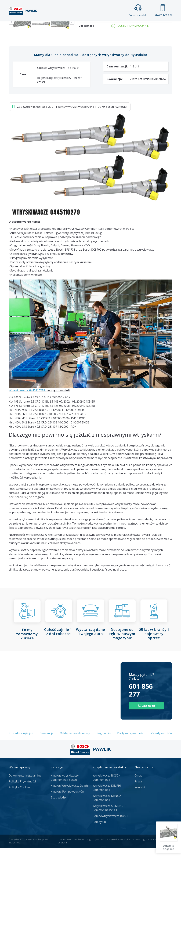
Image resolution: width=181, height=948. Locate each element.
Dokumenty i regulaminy (25, 876)
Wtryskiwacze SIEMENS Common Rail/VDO (108, 908)
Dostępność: (86, 126)
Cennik (119, 25)
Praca (97, 25)
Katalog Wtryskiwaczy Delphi (69, 886)
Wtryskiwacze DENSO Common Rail (107, 898)
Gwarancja (46, 833)
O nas (138, 876)
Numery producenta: (92, 108)
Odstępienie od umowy (75, 833)
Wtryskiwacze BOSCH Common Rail (107, 878)
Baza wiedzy (59, 898)
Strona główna (46, 25)
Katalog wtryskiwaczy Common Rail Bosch (65, 878)
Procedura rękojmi (21, 833)
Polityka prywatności (130, 833)
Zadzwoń (33, 59)
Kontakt (143, 25)
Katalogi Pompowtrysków (67, 892)
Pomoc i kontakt (138, 10)
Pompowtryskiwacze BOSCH (111, 916)
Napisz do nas (113, 59)
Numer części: (87, 102)
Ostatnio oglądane (169, 847)
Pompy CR (99, 922)
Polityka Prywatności (22, 882)
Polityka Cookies (19, 888)
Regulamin (104, 833)
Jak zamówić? (77, 59)
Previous (11, 122)
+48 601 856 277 (162, 10)
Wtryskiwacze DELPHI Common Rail (107, 888)
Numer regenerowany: (93, 119)
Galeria (75, 25)
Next (71, 122)
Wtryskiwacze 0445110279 (27, 490)
